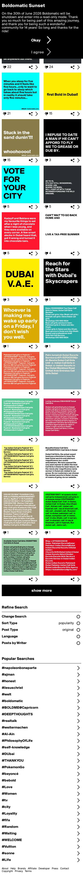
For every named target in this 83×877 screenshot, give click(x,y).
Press (55, 868)
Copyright (7, 871)
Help (13, 868)
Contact (64, 868)
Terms (28, 871)
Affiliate (32, 868)
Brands (22, 868)
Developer (44, 868)
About (5, 868)
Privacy (19, 871)
